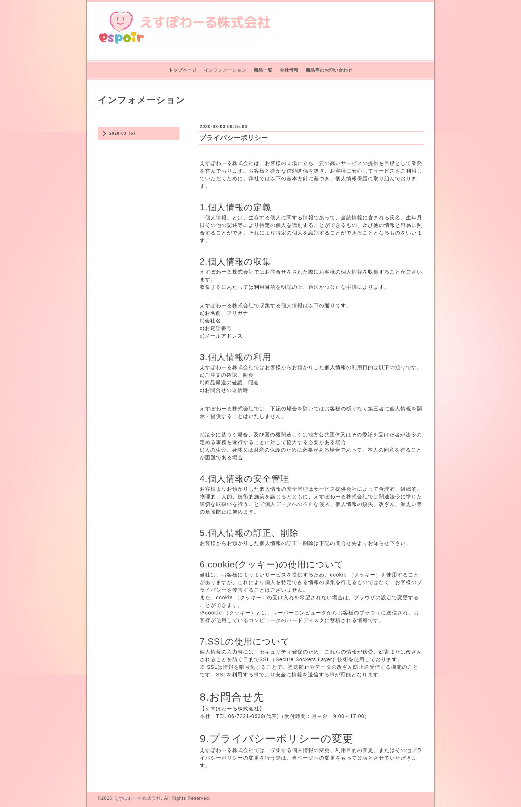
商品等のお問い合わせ (329, 70)
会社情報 (289, 70)
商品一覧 (263, 70)
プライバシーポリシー (233, 137)
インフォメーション (225, 70)
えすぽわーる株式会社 (137, 798)
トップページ (183, 70)
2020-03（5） (123, 133)
